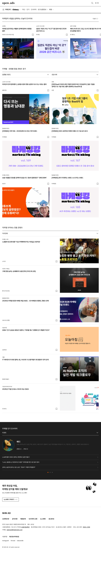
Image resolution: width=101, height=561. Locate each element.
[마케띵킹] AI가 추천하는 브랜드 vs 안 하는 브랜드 (67, 178)
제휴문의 (23, 519)
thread (13, 540)
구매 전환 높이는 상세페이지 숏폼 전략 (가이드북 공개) (19, 271)
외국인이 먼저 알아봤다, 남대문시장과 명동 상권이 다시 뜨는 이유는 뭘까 (24, 84)
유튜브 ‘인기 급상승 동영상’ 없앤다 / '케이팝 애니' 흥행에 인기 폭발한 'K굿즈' (26, 330)
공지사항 (14, 519)
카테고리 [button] (6, 9)
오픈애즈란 (5, 519)
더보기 (96, 19)
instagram (5, 540)
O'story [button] (17, 9)
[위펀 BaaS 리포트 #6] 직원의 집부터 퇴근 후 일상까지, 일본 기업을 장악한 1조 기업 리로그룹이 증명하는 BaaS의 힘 (73, 85)
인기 (28, 9)
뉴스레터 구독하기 (10, 499)
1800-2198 (86, 527)
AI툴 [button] (50, 9)
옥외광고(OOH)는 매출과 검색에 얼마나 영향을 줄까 (16, 30)
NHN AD (6, 513)
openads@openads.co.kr (14, 530)
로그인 (97, 3)
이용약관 (4, 536)
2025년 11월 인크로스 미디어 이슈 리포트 (15, 389)
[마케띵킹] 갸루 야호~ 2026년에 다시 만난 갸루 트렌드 (19, 131)
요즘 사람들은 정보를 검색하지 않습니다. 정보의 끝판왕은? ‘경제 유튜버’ (24, 178)
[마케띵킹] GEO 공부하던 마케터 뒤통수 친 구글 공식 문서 (70, 131)
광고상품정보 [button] (42, 9)
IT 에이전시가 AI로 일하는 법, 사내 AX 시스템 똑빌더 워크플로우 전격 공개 (25, 360)
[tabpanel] (50, 324)
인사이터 (33, 9)
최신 (23, 9)
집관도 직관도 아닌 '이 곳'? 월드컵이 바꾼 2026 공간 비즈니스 (51, 30)
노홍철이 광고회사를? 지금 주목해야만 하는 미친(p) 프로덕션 (21, 242)
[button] (52, 472)
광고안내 (51, 519)
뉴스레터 (43, 519)
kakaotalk (20, 540)
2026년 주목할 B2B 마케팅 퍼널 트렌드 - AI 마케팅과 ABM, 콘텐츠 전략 (25, 301)
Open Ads (8, 3)
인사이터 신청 (33, 519)
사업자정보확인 (25, 527)
